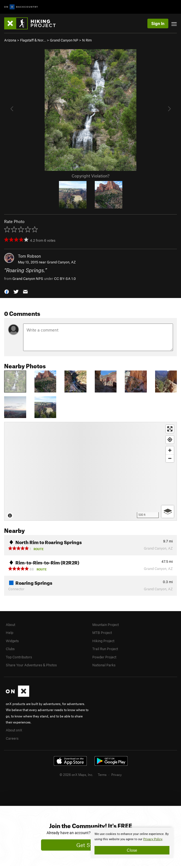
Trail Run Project (105, 649)
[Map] (90, 471)
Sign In (157, 23)
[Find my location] (170, 440)
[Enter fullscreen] (170, 429)
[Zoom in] (170, 450)
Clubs (10, 649)
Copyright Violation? (90, 175)
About (10, 624)
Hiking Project (103, 641)
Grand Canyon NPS (27, 278)
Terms (102, 774)
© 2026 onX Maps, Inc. (76, 774)
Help (9, 632)
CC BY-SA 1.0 (65, 278)
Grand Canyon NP (64, 40)
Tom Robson (29, 256)
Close (132, 850)
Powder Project (104, 657)
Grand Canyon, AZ (61, 262)
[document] (131, 842)
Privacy (116, 774)
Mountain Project (105, 624)
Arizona (10, 40)
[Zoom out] (170, 458)
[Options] (167, 511)
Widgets (12, 641)
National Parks (103, 665)
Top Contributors (19, 657)
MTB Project (102, 632)
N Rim (87, 40)
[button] (6, 291)
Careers (12, 738)
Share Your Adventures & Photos (31, 665)
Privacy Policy (152, 839)
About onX (14, 730)
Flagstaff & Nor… (33, 40)
